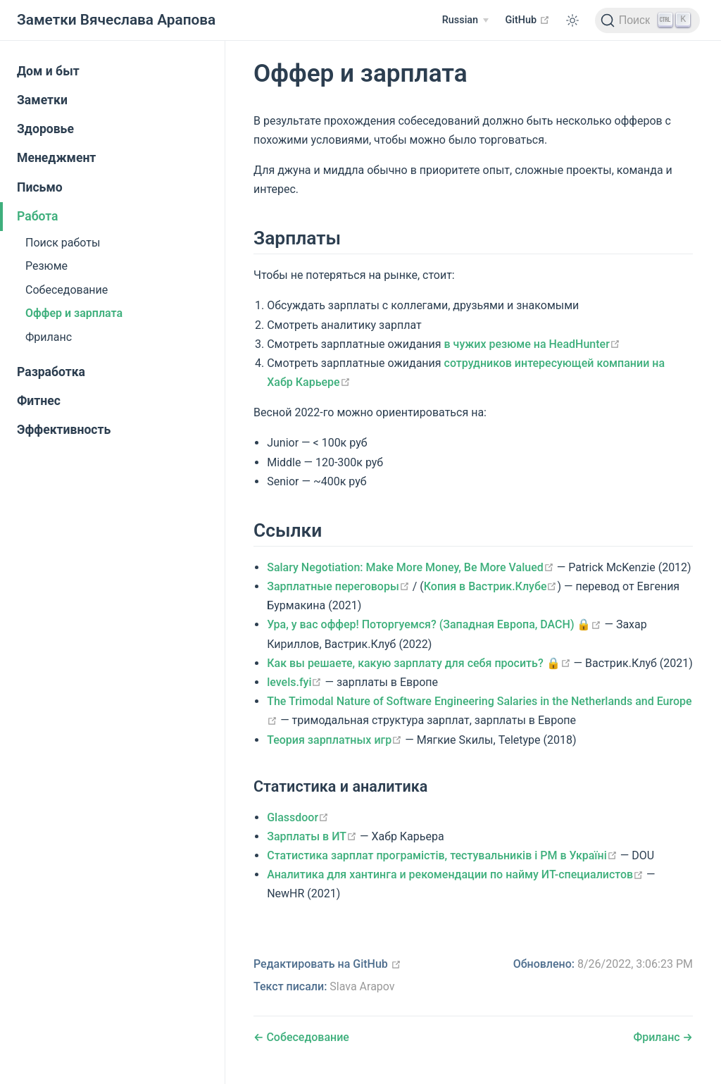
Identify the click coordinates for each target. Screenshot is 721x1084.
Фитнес (39, 401)
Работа (37, 216)
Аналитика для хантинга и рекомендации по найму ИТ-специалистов (455, 874)
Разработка (51, 372)
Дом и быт (48, 71)
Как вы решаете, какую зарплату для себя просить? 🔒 (418, 663)
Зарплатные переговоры (338, 586)
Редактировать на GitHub (327, 964)
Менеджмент (56, 158)
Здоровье (45, 129)
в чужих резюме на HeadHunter (532, 344)
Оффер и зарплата (74, 313)
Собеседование (66, 290)
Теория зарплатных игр (334, 740)
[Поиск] (647, 20)
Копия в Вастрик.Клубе (491, 586)
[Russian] (465, 20)
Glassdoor (298, 817)
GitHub (528, 19)
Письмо (40, 187)
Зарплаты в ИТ (312, 836)
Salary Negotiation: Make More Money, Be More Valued (410, 567)
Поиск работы (62, 242)
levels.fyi (294, 682)
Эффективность (64, 430)
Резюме (46, 266)
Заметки (42, 100)
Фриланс (48, 337)
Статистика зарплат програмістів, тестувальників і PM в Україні (442, 855)
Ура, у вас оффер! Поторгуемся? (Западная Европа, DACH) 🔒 (434, 624)
